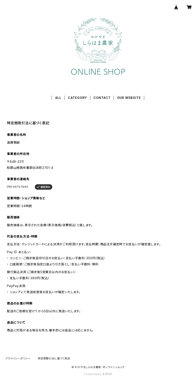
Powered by (98, 374)
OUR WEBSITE (129, 98)
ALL (58, 98)
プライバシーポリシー (18, 358)
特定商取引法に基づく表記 (54, 358)
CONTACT (102, 98)
